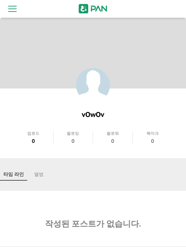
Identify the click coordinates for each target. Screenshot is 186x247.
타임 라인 (13, 174)
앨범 (39, 174)
